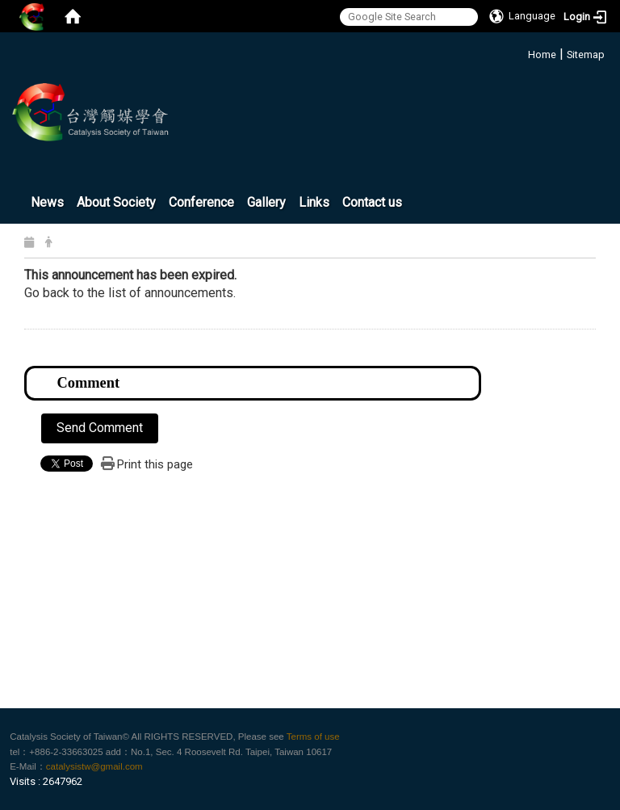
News (47, 202)
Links (314, 202)
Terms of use (313, 736)
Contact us (372, 202)
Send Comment (100, 427)
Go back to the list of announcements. (130, 292)
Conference (201, 202)
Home (542, 54)
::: (522, 52)
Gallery (266, 202)
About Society (116, 202)
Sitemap (586, 54)
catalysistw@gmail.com (94, 766)
